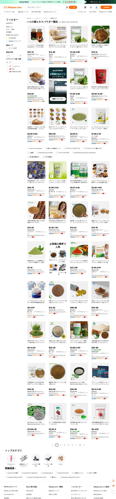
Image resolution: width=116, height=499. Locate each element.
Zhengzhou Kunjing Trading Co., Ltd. (79, 355)
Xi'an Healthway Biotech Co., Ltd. (79, 315)
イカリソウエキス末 (62, 152)
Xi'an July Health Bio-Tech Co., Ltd (36, 435)
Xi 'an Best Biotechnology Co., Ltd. (79, 438)
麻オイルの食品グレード (52, 148)
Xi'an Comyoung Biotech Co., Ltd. (79, 235)
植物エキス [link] (54, 18)
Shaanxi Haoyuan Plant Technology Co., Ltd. (58, 195)
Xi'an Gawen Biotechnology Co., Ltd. (36, 355)
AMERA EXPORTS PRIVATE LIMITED (36, 99)
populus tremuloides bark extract (35, 479)
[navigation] (14, 232)
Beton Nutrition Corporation (35, 395)
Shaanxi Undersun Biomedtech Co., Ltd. (58, 311)
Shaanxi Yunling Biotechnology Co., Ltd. (36, 235)
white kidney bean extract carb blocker (83, 152)
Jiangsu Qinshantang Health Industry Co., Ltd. (58, 61)
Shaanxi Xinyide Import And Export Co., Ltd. (100, 141)
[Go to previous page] (53, 446)
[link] (113, 480)
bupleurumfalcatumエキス (14, 479)
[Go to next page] (84, 446)
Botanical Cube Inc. (97, 98)
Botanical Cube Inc (54, 437)
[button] (51, 40)
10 (80, 446)
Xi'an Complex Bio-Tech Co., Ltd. (100, 56)
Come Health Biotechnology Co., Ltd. (58, 231)
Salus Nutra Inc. (53, 395)
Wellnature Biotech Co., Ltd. (78, 139)
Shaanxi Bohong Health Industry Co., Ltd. (100, 358)
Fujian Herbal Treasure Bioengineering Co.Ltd (58, 138)
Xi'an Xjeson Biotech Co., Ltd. (36, 193)
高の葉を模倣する (33, 157)
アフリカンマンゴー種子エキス (92, 148)
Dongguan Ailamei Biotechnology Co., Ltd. (79, 195)
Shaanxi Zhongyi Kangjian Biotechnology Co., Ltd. (58, 357)
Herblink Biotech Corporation (100, 233)
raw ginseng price (46, 474)
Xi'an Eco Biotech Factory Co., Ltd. (79, 101)
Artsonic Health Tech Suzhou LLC (36, 317)
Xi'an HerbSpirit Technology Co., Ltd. (36, 271)
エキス (46, 18)
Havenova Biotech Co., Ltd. (100, 313)
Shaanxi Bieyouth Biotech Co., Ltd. (36, 58)
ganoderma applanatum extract (68, 479)
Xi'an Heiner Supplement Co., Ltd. (79, 59)
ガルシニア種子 (90, 474)
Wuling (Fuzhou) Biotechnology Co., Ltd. (36, 141)
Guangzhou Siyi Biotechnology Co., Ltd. (100, 438)
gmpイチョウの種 (11, 474)
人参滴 (30, 152)
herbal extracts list (61, 474)
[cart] (91, 7)
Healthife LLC (96, 191)
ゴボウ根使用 (47, 157)
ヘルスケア (37, 18)
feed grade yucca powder (44, 152)
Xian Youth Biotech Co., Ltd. (78, 271)
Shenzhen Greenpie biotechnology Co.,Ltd (100, 398)
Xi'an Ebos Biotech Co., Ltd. (78, 397)
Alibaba (29, 18)
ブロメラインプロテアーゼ (71, 148)
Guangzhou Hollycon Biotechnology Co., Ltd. (100, 275)
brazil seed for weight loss (29, 474)
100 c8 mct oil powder (34, 148)
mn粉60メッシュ (75, 474)
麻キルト (51, 479)
